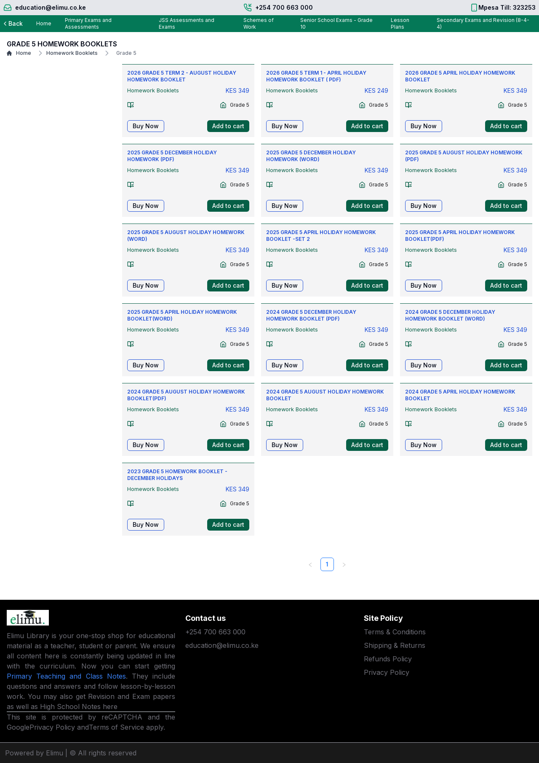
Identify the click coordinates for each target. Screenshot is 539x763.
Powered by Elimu (34, 753)
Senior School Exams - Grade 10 (336, 23)
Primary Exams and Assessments (88, 23)
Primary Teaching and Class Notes (66, 676)
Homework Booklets (67, 53)
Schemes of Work (258, 23)
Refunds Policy (388, 659)
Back (12, 23)
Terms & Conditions (395, 632)
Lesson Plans (400, 23)
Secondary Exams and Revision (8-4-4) (483, 23)
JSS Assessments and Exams (186, 23)
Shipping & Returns (394, 645)
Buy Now (146, 125)
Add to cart (228, 125)
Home (43, 23)
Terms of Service (116, 727)
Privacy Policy (52, 727)
